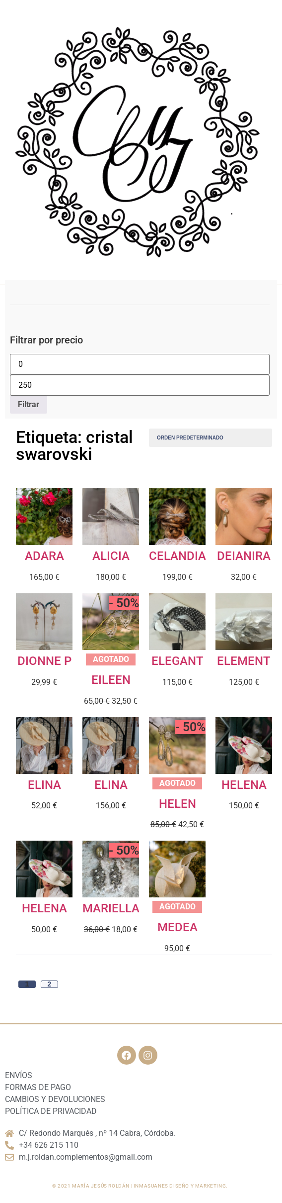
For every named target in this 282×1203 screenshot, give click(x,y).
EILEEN (111, 680)
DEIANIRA (244, 556)
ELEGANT (177, 661)
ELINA (44, 785)
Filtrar (28, 404)
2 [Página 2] (50, 984)
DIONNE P (44, 661)
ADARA (44, 556)
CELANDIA (177, 556)
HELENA (244, 785)
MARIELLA (111, 908)
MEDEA (177, 927)
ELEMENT (244, 661)
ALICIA (111, 556)
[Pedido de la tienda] (210, 438)
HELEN (177, 804)
